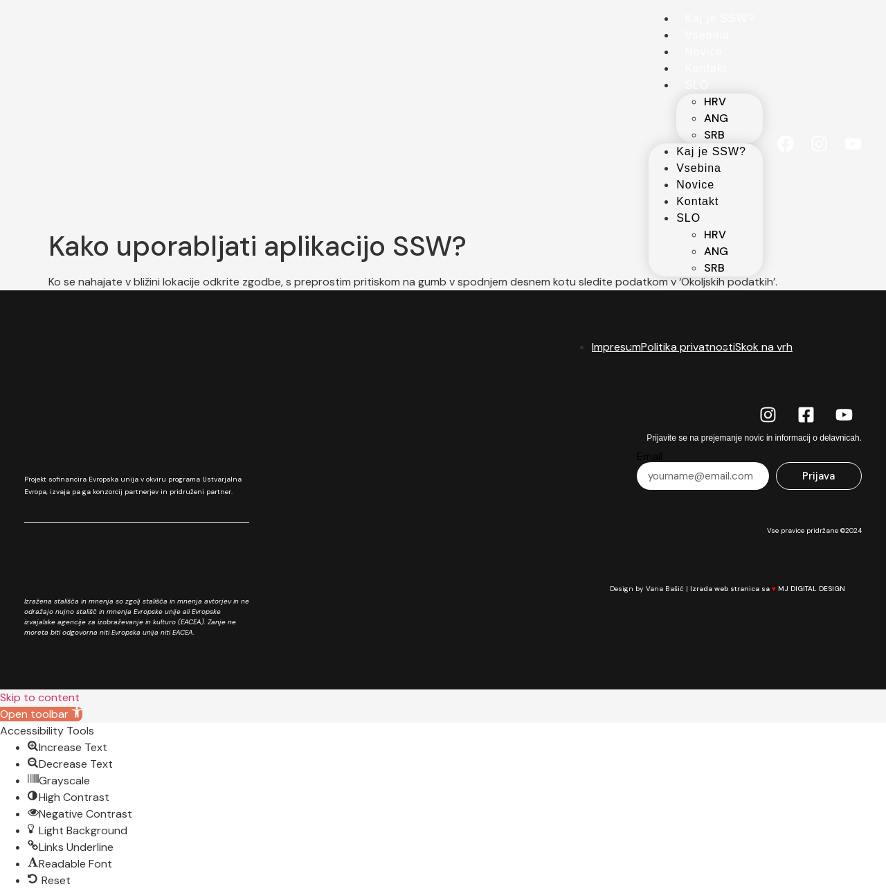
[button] (41, 714)
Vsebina (707, 35)
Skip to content (40, 697)
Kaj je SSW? (719, 18)
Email (649, 456)
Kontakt (706, 68)
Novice (704, 52)
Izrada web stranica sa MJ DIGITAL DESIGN (776, 588)
